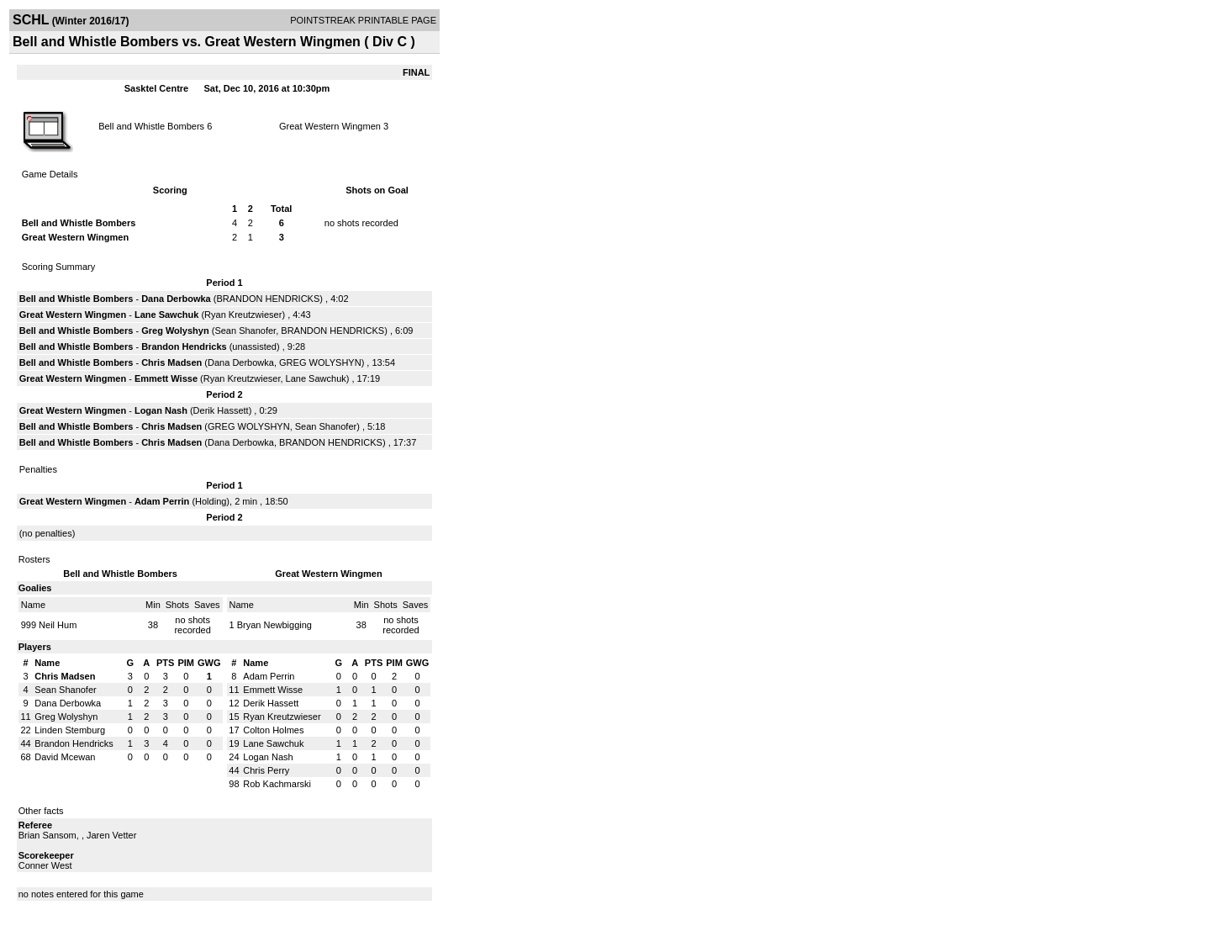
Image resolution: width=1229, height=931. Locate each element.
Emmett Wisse (166, 378)
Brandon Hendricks (183, 346)
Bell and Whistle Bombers (151, 126)
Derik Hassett (221, 410)
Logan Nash (161, 410)
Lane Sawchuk (166, 314)
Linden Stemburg (69, 730)
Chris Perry (266, 770)
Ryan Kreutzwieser (243, 314)
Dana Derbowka (176, 299)
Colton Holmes (273, 730)
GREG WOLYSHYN (320, 362)
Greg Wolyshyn (174, 330)
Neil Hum (57, 625)
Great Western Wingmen (330, 126)
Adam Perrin (162, 501)
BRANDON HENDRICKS (267, 299)
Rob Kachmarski (277, 784)
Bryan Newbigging (274, 625)
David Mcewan (64, 757)
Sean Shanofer (245, 330)
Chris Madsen (171, 362)
